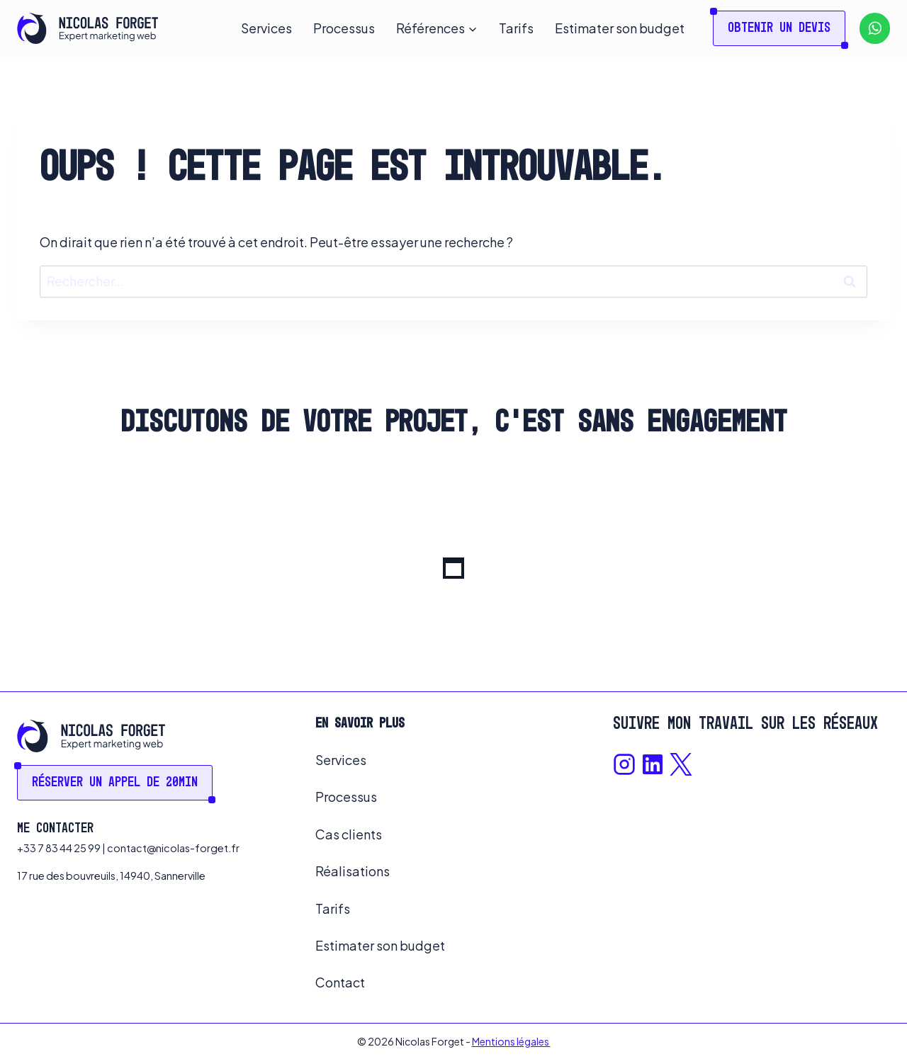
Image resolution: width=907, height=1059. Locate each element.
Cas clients (348, 834)
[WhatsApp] (875, 28)
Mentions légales (511, 1041)
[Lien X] (681, 764)
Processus (344, 28)
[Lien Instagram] (624, 764)
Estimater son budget (620, 28)
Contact (340, 982)
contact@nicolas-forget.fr (173, 848)
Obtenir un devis (779, 28)
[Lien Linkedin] (652, 764)
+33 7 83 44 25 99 (59, 848)
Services (266, 28)
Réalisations (352, 871)
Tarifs (516, 28)
